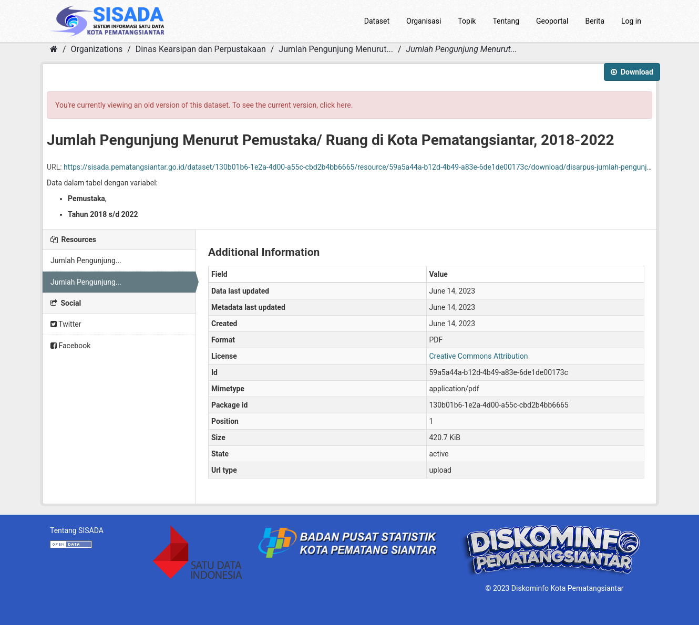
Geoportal (552, 21)
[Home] (54, 49)
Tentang (505, 21)
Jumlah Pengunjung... (85, 260)
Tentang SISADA (77, 530)
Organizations (97, 49)
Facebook (70, 345)
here (344, 105)
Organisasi (423, 21)
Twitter (65, 324)
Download (632, 72)
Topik (467, 21)
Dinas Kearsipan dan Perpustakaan (201, 49)
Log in (631, 21)
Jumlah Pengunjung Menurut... (336, 49)
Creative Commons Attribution (478, 356)
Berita (595, 21)
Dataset (376, 21)
